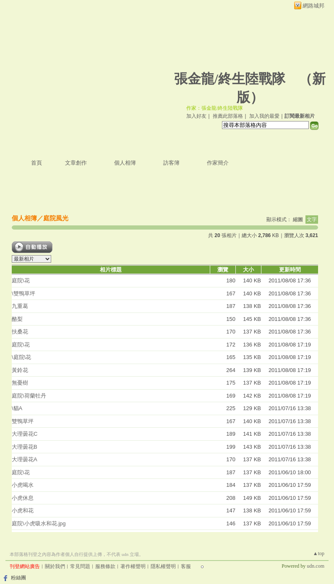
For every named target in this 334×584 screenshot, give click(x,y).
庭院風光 (55, 218)
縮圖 (298, 219)
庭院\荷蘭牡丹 (29, 396)
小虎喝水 (23, 485)
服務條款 (105, 566)
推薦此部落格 (228, 116)
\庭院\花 (21, 357)
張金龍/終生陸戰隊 (229, 78)
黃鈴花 (20, 370)
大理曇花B (24, 447)
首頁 (36, 163)
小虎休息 (23, 498)
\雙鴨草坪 (23, 293)
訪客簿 (171, 163)
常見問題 (80, 566)
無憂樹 (20, 383)
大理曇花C (24, 434)
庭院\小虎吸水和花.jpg (39, 523)
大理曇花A (24, 459)
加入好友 (196, 116)
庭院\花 (21, 280)
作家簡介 (218, 163)
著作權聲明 (133, 566)
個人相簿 (125, 163)
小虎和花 (23, 510)
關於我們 (55, 566)
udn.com (315, 566)
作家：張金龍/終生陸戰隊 (214, 108)
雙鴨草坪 (23, 421)
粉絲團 (18, 578)
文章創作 (76, 163)
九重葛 (20, 306)
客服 (186, 566)
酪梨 (17, 319)
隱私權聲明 (163, 566)
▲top (318, 553)
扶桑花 (20, 331)
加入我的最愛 (264, 116)
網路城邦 (313, 6)
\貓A (17, 408)
